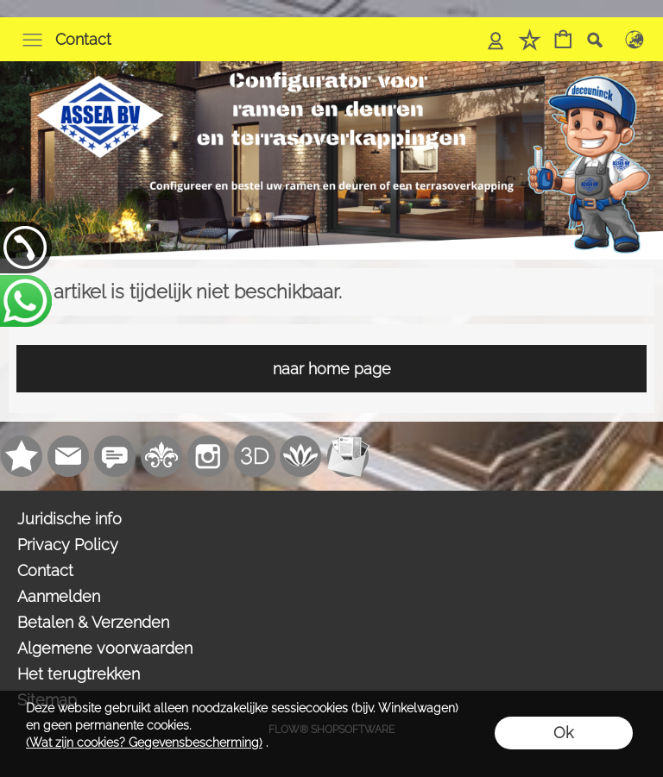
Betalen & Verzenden (93, 622)
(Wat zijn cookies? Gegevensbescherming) (144, 742)
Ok (563, 733)
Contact (83, 39)
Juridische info (69, 519)
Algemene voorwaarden (105, 648)
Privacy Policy (67, 545)
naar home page (332, 369)
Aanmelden (58, 596)
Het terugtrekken (78, 674)
